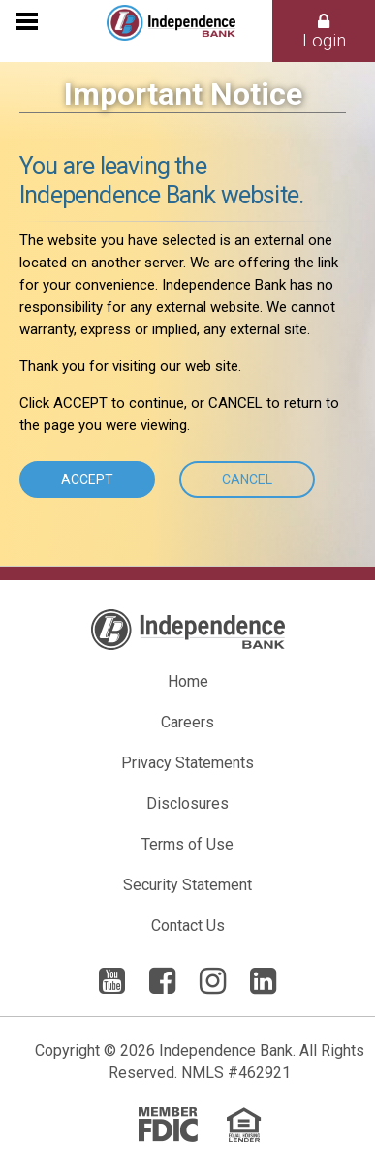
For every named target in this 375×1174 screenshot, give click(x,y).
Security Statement (187, 885)
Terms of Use (187, 844)
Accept (87, 479)
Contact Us (188, 925)
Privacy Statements (187, 763)
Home (188, 681)
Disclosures (187, 803)
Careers (187, 722)
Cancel (247, 479)
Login (324, 32)
